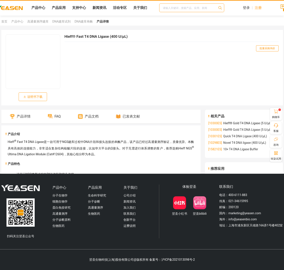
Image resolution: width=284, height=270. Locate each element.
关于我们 (140, 8)
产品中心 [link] (17, 21)
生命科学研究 (97, 195)
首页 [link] (4, 21)
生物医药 (58, 225)
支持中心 (79, 8)
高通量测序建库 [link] (38, 21)
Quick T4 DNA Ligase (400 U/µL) (237, 136)
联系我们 (129, 213)
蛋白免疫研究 (61, 207)
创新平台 (129, 219)
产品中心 (38, 8)
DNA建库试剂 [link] (61, 21)
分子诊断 (94, 201)
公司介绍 (129, 195)
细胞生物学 (60, 201)
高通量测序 (60, 213)
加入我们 (129, 207)
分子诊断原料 (61, 219)
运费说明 (129, 225)
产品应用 (59, 8)
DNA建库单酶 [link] (84, 21)
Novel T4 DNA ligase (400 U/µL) (237, 143)
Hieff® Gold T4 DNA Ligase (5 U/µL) (240, 130)
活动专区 (120, 8)
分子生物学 (60, 195)
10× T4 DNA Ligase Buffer (233, 149)
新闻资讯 (99, 8)
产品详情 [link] (103, 21)
